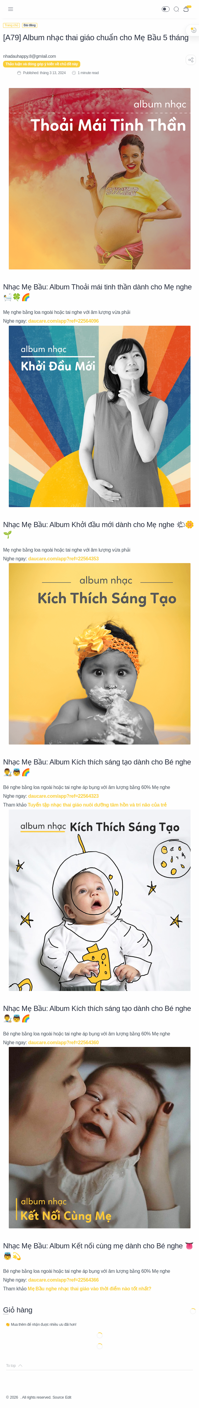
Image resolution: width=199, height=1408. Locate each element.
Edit (77, 1397)
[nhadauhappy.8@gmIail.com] (32, 56)
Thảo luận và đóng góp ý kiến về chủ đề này (44, 64)
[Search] (176, 9)
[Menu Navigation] (11, 9)
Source (66, 1397)
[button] (166, 9)
